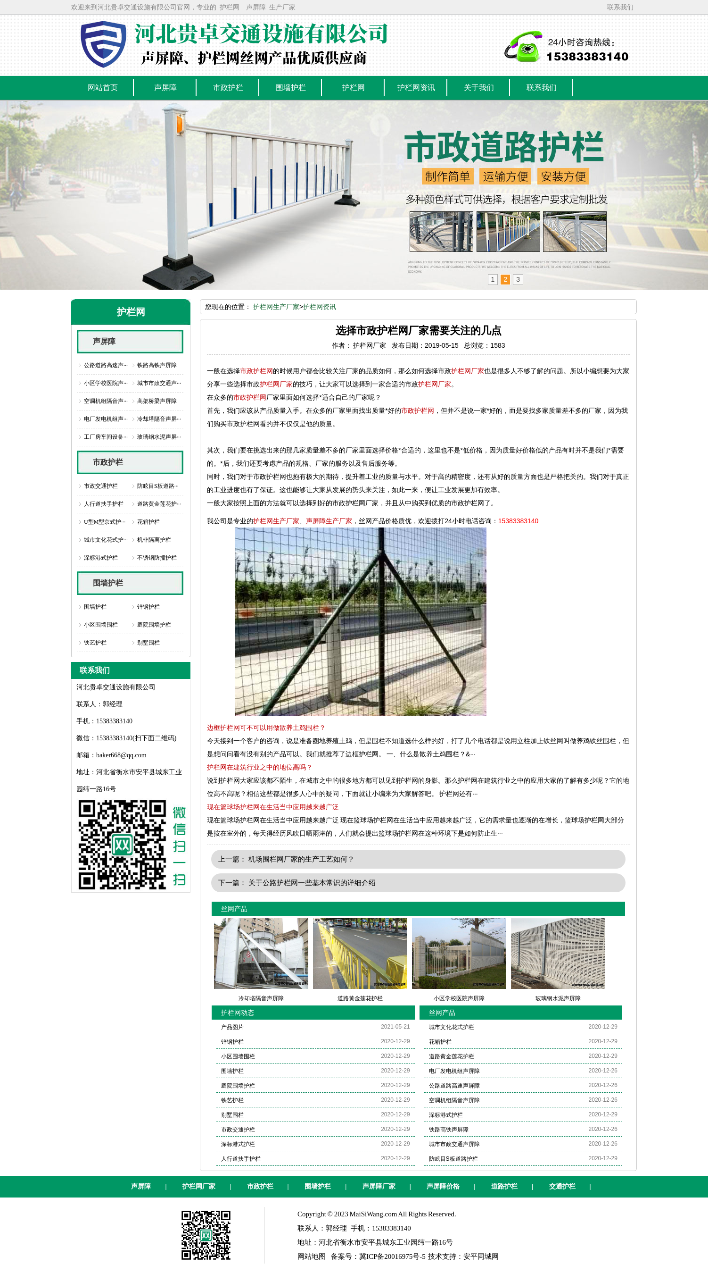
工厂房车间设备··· (106, 437)
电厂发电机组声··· (106, 419)
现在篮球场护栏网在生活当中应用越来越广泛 (273, 807)
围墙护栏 (108, 583)
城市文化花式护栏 (451, 1027)
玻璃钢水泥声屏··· (159, 437)
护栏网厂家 (467, 371)
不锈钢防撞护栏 (157, 557)
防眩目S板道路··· (158, 486)
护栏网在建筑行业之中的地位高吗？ (260, 767)
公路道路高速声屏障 (454, 1085)
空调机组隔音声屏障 (454, 1100)
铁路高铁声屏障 (157, 365)
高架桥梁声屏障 (157, 401)
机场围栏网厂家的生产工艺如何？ (301, 859)
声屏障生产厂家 (329, 521)
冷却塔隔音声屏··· (159, 419)
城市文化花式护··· (106, 539)
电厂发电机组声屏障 (454, 1071)
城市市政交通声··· (159, 383)
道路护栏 (504, 1186)
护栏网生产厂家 (276, 306)
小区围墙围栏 (101, 624)
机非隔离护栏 (154, 539)
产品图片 (232, 1027)
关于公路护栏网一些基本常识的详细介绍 (312, 883)
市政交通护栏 (101, 486)
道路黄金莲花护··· (159, 504)
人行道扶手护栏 (103, 504)
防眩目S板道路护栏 (453, 1159)
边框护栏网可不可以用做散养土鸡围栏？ (266, 727)
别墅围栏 (148, 642)
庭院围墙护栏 (154, 624)
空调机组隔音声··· (106, 401)
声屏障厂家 (378, 1186)
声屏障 (256, 7)
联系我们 (620, 7)
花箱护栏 (148, 522)
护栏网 (229, 7)
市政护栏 (108, 462)
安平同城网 (481, 1256)
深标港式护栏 (101, 557)
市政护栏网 (256, 371)
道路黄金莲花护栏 (451, 1056)
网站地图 (311, 1256)
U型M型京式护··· (104, 522)
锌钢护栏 (148, 606)
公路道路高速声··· (106, 365)
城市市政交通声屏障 (454, 1144)
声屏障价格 (443, 1186)
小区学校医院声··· (106, 383)
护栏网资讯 (319, 306)
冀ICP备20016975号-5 (392, 1256)
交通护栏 (562, 1186)
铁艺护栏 (95, 642)
